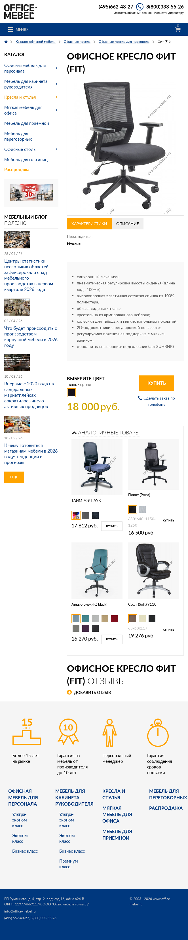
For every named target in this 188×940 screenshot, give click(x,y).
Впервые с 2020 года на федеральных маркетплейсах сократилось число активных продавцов (29, 395)
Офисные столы (20, 149)
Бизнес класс (25, 851)
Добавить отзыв (92, 692)
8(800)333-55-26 (165, 6)
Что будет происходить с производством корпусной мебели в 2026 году (31, 336)
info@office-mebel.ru (20, 911)
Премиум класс (68, 863)
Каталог (15, 54)
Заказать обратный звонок (133, 12)
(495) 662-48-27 (16, 918)
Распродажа (16, 169)
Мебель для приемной (26, 123)
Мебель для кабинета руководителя (25, 84)
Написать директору (169, 12)
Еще (14, 477)
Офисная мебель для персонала (25, 68)
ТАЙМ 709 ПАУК (86, 500)
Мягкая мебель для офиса (23, 110)
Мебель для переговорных (18, 136)
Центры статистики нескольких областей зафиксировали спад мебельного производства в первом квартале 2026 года (28, 275)
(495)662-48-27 (116, 6)
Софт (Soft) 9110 (142, 604)
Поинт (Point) (139, 494)
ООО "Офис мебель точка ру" (66, 904)
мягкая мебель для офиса (117, 814)
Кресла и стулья (20, 97)
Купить (156, 383)
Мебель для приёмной (117, 834)
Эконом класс (20, 838)
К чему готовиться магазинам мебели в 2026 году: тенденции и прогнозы (31, 453)
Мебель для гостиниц (26, 159)
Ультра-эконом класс (19, 819)
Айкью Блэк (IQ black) (89, 604)
